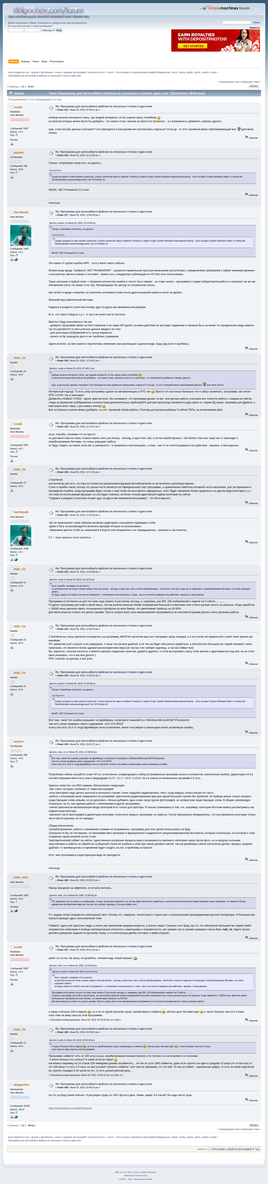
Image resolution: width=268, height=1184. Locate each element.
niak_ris (20, 358)
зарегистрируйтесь (76, 23)
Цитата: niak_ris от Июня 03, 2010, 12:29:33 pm (73, 895)
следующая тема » (250, 81)
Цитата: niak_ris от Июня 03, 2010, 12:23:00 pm (73, 965)
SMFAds (128, 1175)
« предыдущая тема (229, 81)
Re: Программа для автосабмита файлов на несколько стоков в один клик (103, 106)
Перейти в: (202, 1149)
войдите (56, 23)
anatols (205, 72)
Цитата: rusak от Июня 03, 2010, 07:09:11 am (71, 368)
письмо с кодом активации (37, 26)
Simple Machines (148, 1172)
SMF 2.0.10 (120, 1172)
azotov (18, 152)
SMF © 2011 (133, 1172)
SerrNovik (21, 212)
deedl (174, 72)
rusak (213, 72)
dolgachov (21, 1084)
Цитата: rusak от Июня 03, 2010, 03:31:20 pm (71, 1040)
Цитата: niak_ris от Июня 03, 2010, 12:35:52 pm (73, 752)
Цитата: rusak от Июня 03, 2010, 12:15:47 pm (71, 579)
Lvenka (182, 72)
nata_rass (21, 877)
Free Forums (141, 1175)
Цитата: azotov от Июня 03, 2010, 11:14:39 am (72, 223)
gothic (197, 72)
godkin (190, 72)
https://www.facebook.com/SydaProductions (70, 1108)
